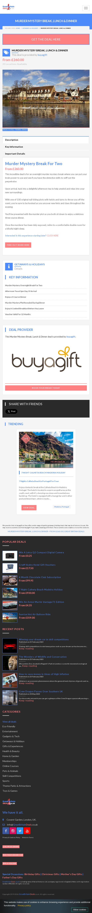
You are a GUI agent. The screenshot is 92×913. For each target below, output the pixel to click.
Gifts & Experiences (12, 746)
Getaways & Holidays (13, 741)
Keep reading (26, 648)
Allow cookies (79, 909)
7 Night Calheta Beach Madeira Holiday (43, 472)
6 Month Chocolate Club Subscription (40, 577)
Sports (5, 780)
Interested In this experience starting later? (31, 235)
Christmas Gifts (50, 874)
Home (18, 28)
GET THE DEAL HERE (46, 39)
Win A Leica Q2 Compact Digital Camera (41, 552)
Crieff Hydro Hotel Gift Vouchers (37, 564)
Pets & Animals (10, 771)
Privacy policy (24, 905)
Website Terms (28, 837)
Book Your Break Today (46, 388)
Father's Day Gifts (12, 877)
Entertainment (10, 731)
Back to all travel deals (15, 130)
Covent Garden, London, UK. (19, 819)
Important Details (15, 153)
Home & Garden (10, 756)
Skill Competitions (11, 775)
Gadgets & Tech (10, 736)
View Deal (29, 508)
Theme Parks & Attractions (16, 785)
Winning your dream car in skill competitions (44, 639)
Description (11, 139)
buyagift (42, 54)
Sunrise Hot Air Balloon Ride (35, 614)
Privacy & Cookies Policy (11, 837)
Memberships (9, 761)
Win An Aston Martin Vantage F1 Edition (41, 602)
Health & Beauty (10, 751)
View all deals (9, 721)
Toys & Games (10, 790)
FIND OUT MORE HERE (18, 245)
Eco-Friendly (8, 726)
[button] (9, 99)
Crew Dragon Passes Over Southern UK (41, 691)
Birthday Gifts (32, 874)
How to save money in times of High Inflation (44, 674)
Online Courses (10, 766)
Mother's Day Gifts (71, 874)
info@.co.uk (20, 824)
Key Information (14, 146)
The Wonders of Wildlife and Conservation (43, 656)
